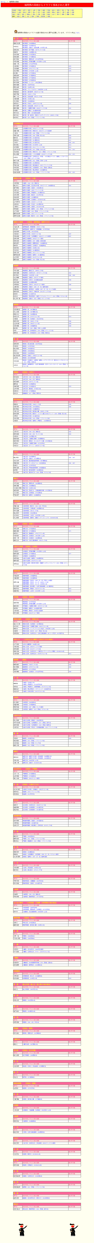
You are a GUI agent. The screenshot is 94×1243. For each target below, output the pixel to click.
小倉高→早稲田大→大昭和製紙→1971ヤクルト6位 (37, 686)
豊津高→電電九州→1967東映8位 (32, 1033)
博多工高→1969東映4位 (29, 485)
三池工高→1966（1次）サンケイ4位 (33, 434)
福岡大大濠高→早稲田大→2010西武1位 (34, 192)
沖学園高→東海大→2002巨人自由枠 (33, 610)
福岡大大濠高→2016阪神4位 (30, 197)
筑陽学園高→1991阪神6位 (30, 578)
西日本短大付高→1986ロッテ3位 (32, 404)
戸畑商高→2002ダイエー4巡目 (31, 778)
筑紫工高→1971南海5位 (29, 531)
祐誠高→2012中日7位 (29, 794)
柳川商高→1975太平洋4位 (30, 64)
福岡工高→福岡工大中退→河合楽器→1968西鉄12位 (37, 756)
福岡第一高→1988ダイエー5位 (31, 323)
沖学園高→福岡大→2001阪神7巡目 (32, 608)
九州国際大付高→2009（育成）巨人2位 (34, 135)
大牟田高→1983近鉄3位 (29, 702)
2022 (70, 163)
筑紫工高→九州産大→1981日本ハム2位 (34, 535)
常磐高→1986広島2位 (29, 936)
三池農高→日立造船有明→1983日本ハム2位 (35, 911)
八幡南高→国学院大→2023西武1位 (32, 965)
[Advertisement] (47, 22)
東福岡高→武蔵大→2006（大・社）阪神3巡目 (36, 287)
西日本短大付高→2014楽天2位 (31, 416)
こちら (77, 32)
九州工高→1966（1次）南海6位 (31, 379)
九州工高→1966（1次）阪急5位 (31, 377)
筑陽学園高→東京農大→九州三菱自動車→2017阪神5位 (38, 586)
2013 (70, 653)
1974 (70, 316)
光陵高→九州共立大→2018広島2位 (32, 1176)
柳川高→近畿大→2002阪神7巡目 (32, 110)
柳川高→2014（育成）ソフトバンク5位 (34, 117)
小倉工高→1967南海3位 (29, 456)
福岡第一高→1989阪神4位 (30, 326)
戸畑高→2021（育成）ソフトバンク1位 (34, 838)
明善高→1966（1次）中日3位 (31, 1022)
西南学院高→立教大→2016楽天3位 (32, 883)
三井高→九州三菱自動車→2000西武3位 (34, 1132)
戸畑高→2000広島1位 (29, 836)
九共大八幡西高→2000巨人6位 (31, 644)
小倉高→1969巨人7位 (29, 682)
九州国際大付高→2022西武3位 (31, 163)
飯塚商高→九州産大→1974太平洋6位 (33, 671)
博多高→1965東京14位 (29, 1011)
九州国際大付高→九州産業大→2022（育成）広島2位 (37, 167)
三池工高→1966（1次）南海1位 (31, 431)
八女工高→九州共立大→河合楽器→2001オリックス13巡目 (39, 1143)
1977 (70, 553)
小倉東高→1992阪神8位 (29, 1121)
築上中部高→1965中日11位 (30, 989)
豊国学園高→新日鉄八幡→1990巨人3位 (34, 925)
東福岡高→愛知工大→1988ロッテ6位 (33, 270)
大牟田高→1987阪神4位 (29, 704)
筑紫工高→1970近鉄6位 (29, 528)
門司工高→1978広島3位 (29, 922)
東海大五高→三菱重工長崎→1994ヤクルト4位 (36, 626)
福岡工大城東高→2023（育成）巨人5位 (34, 259)
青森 (19, 10)
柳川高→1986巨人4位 (29, 87)
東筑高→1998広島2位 (29, 353)
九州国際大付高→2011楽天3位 (31, 142)
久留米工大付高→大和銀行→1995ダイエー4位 (36, 789)
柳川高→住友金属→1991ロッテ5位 (32, 96)
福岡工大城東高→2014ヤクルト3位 (32, 257)
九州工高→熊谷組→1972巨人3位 (32, 388)
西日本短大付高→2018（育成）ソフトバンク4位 (36, 418)
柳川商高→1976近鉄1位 (29, 66)
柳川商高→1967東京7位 (29, 45)
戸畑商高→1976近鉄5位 (29, 776)
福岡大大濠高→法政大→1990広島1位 (33, 188)
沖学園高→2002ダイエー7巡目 (31, 613)
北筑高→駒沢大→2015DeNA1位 (31, 1154)
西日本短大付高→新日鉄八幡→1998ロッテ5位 (36, 411)
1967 (73, 457)
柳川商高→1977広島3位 (29, 73)
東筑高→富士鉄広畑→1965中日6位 (32, 344)
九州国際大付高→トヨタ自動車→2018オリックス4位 (37, 154)
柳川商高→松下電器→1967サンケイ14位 (34, 50)
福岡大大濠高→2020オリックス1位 (32, 202)
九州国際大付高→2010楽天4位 (31, 138)
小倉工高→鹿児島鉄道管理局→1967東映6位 (35, 460)
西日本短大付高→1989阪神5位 (31, 409)
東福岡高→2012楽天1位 (29, 294)
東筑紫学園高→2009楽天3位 (30, 823)
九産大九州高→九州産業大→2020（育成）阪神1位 (37, 725)
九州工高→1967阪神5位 (29, 384)
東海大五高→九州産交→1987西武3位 (33, 624)
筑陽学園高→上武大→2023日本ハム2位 (34, 591)
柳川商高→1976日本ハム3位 (30, 71)
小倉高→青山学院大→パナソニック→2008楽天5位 (37, 689)
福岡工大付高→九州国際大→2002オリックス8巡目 (37, 236)
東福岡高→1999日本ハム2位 (30, 275)
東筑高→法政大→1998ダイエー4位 (32, 355)
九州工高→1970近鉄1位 (29, 386)
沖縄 (48, 16)
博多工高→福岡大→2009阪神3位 (32, 495)
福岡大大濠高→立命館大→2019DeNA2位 (34, 199)
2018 (70, 978)
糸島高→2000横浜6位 (29, 852)
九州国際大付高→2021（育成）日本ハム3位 (35, 160)
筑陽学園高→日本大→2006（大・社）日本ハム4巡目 (37, 580)
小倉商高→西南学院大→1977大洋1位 (33, 896)
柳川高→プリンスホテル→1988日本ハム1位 (35, 89)
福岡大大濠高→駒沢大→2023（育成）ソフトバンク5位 (38, 216)
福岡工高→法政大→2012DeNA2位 (32, 762)
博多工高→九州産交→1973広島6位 (32, 492)
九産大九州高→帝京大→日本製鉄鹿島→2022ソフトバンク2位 (40, 727)
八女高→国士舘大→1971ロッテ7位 (32, 870)
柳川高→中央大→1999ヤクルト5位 (32, 103)
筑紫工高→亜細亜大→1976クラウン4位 (34, 533)
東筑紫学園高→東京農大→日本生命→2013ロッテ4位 (37, 825)
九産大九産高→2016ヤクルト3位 (32, 560)
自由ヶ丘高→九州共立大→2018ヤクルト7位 (35, 653)
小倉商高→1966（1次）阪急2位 (31, 894)
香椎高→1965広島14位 (29, 1000)
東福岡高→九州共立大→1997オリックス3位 (35, 273)
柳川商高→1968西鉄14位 (29, 52)
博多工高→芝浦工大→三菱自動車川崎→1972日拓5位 (37, 490)
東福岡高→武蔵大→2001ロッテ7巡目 (33, 277)
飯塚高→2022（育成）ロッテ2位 (32, 743)
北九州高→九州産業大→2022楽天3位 (33, 809)
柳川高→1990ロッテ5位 (29, 94)
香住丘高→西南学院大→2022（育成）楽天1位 (36, 1209)
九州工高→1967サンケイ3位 (30, 381)
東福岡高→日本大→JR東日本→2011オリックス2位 (37, 291)
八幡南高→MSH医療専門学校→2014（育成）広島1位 (37, 962)
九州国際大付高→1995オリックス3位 (33, 128)
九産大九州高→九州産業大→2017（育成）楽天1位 (37, 722)
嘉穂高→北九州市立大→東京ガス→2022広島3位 (36, 1198)
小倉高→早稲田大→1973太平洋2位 (32, 684)
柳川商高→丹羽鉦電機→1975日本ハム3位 (34, 61)
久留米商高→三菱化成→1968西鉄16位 (33, 508)
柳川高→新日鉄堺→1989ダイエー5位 (33, 92)
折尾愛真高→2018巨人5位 (30, 978)
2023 (73, 172)
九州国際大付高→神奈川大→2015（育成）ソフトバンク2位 (39, 152)
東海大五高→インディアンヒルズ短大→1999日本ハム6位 (39, 628)
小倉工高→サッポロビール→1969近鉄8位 (34, 463)
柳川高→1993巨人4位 (29, 99)
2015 (73, 149)
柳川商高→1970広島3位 (29, 54)
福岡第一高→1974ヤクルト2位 (31, 316)
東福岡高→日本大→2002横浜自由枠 (33, 280)
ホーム (3, 2)
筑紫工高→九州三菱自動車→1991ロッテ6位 (35, 540)
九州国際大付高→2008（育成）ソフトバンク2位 (36, 133)
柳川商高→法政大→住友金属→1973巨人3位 (35, 47)
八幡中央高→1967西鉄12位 (30, 1044)
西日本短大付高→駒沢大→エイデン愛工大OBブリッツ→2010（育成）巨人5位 (45, 413)
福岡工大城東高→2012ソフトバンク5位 (34, 252)
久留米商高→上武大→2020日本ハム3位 (34, 515)
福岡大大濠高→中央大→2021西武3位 (33, 204)
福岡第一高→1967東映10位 (30, 312)
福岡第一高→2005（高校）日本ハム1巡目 (34, 328)
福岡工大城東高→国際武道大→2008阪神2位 (35, 243)
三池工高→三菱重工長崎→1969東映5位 (34, 438)
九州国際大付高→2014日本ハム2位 (32, 145)
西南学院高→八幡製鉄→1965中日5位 (33, 881)
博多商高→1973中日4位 (29, 602)
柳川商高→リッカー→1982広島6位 (32, 82)
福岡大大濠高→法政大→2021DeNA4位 (33, 206)
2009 (70, 135)
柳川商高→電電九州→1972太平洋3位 (33, 59)
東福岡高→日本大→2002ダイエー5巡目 (34, 284)
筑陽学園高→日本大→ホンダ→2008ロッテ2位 (36, 582)
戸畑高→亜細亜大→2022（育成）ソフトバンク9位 (37, 841)
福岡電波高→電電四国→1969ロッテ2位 (34, 227)
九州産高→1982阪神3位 (29, 556)
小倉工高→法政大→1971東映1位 (32, 458)
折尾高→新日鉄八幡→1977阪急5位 (32, 1099)
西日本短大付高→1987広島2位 (31, 406)
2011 (70, 140)
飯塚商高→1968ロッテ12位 (30, 664)
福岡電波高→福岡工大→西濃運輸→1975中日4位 (36, 229)
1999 (73, 275)
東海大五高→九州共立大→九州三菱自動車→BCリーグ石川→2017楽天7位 (43, 633)
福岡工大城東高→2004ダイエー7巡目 (33, 238)
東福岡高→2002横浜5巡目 (30, 282)
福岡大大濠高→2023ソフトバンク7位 (33, 213)
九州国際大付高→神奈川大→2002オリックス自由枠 (37, 131)
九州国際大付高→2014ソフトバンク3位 (34, 147)
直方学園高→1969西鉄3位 (30, 1055)
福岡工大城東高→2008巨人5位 (31, 248)
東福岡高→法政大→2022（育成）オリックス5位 (36, 298)
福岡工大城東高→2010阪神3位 (31, 250)
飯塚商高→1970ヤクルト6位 (30, 667)
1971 (70, 531)
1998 (70, 275)
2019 (70, 588)
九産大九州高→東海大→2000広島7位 (33, 720)
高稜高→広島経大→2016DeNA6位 (32, 1165)
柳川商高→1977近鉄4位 (29, 78)
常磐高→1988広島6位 (29, 938)
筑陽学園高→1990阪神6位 (30, 575)
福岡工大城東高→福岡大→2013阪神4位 (34, 255)
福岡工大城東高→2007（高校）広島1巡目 (34, 241)
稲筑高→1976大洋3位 (29, 1088)
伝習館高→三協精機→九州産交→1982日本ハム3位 (37, 1110)
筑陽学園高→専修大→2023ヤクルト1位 (34, 588)
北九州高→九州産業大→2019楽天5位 (33, 807)
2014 (70, 145)
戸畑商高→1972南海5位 (29, 773)
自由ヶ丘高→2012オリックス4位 (32, 649)
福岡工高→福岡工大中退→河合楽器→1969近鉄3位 (37, 758)
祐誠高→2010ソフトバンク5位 (31, 791)
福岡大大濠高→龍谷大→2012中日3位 (33, 195)
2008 (70, 738)
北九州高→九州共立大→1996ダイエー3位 (34, 805)
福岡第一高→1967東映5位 (30, 309)
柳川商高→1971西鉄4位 (29, 57)
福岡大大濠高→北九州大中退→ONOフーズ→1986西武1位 (39, 185)
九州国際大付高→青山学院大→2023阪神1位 (35, 170)
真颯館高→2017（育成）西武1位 (32, 393)
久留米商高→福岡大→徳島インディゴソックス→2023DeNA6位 (40, 517)
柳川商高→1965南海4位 (29, 43)
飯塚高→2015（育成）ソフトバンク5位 (34, 740)
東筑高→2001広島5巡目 (29, 358)
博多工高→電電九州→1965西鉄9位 (32, 483)
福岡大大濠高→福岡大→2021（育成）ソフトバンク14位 (38, 209)
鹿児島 (43, 16)
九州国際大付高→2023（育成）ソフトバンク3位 (36, 172)
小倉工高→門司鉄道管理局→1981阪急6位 (34, 467)
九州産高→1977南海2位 (29, 553)
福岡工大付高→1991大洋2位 (30, 231)
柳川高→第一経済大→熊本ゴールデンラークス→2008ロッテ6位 (41, 115)
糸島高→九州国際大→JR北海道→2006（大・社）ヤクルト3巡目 (41, 854)
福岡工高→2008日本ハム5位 (30, 760)
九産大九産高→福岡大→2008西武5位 (33, 558)
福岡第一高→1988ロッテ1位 (30, 321)
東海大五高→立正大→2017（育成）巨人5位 (35, 631)
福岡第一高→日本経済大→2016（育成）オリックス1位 (38, 330)
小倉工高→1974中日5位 (29, 465)
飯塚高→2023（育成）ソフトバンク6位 (34, 745)
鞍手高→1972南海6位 (29, 1077)
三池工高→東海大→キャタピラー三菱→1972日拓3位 (37, 441)
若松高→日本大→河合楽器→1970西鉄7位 (34, 1066)
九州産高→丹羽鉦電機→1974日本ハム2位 (34, 551)
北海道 (14, 10)
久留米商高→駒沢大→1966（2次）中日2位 (35, 506)
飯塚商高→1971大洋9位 (29, 669)
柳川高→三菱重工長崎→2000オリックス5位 (35, 108)
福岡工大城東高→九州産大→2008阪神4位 (34, 245)
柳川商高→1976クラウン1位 (30, 68)
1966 (70, 457)
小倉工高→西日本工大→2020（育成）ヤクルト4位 (37, 472)
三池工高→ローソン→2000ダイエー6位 (34, 445)
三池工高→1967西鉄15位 (29, 436)
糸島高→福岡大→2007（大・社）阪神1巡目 (35, 856)
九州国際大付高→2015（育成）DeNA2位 (34, 149)
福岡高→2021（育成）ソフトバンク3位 (34, 1187)
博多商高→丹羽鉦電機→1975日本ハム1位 (34, 603)
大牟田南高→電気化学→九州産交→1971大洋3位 (36, 909)
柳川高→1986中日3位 (29, 85)
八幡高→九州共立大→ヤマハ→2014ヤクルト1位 (36, 951)
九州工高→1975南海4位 (29, 391)
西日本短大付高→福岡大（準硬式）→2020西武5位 (37, 420)
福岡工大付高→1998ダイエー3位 (32, 234)
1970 (70, 386)
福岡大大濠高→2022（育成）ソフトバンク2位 (35, 211)
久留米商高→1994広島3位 (30, 513)
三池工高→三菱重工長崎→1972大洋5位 (34, 443)
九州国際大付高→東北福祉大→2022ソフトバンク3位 (37, 165)
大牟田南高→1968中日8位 (30, 907)
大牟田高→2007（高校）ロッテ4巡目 (33, 707)
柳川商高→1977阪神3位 (29, 75)
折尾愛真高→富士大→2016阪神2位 (32, 976)
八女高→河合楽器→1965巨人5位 (32, 867)
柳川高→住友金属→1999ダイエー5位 (33, 106)
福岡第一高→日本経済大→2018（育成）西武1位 (36, 333)
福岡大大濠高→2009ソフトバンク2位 (33, 190)
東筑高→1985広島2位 (29, 351)
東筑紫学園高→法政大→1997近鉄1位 (33, 820)
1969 (70, 667)
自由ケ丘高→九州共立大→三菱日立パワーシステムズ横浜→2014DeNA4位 (43, 651)
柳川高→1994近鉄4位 (29, 101)
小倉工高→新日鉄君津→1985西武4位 (33, 470)
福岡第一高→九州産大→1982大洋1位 (33, 319)
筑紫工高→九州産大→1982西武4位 (32, 538)
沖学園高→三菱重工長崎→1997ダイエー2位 (35, 606)
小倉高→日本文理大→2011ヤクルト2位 (34, 691)
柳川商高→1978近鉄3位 (29, 80)
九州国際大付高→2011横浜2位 (31, 140)
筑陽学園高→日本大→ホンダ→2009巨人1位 (35, 584)
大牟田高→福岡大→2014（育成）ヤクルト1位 (36, 709)
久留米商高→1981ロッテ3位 (30, 510)
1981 (70, 185)
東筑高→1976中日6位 (29, 346)
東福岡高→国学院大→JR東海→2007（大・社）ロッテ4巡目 (39, 289)
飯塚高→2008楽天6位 (29, 738)
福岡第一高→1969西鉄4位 (30, 314)
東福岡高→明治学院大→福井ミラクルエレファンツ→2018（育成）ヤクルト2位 (45, 296)
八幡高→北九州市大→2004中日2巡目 (33, 949)
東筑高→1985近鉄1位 (29, 348)
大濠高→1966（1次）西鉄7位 (31, 183)
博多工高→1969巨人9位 (29, 488)
